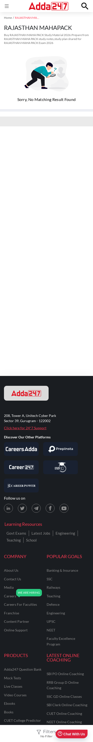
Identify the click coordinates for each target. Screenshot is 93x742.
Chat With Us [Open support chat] (71, 734)
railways (53, 587)
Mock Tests (12, 678)
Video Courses (15, 695)
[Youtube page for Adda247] (64, 508)
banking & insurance (62, 570)
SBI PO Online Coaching (65, 674)
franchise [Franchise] (11, 613)
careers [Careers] (10, 596)
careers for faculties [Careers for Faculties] (20, 604)
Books (8, 712)
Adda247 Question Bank (22, 669)
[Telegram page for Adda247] (36, 508)
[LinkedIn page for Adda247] (8, 508)
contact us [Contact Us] (12, 579)
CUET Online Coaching (64, 713)
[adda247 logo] (26, 393)
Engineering (65, 533)
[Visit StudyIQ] (60, 467)
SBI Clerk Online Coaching (67, 705)
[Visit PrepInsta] (60, 449)
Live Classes (13, 686)
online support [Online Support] (16, 630)
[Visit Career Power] (21, 485)
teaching (53, 596)
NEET (51, 630)
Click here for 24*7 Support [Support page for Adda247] (25, 428)
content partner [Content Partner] (16, 621)
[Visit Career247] (21, 467)
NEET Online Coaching (64, 722)
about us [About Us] (11, 570)
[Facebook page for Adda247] (50, 508)
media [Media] (9, 587)
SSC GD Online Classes (64, 696)
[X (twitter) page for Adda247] (22, 508)
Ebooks (9, 703)
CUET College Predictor (22, 720)
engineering (56, 613)
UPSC (51, 621)
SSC (50, 579)
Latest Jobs (40, 533)
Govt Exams (16, 533)
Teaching (13, 540)
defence (53, 604)
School (31, 540)
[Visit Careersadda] (21, 449)
